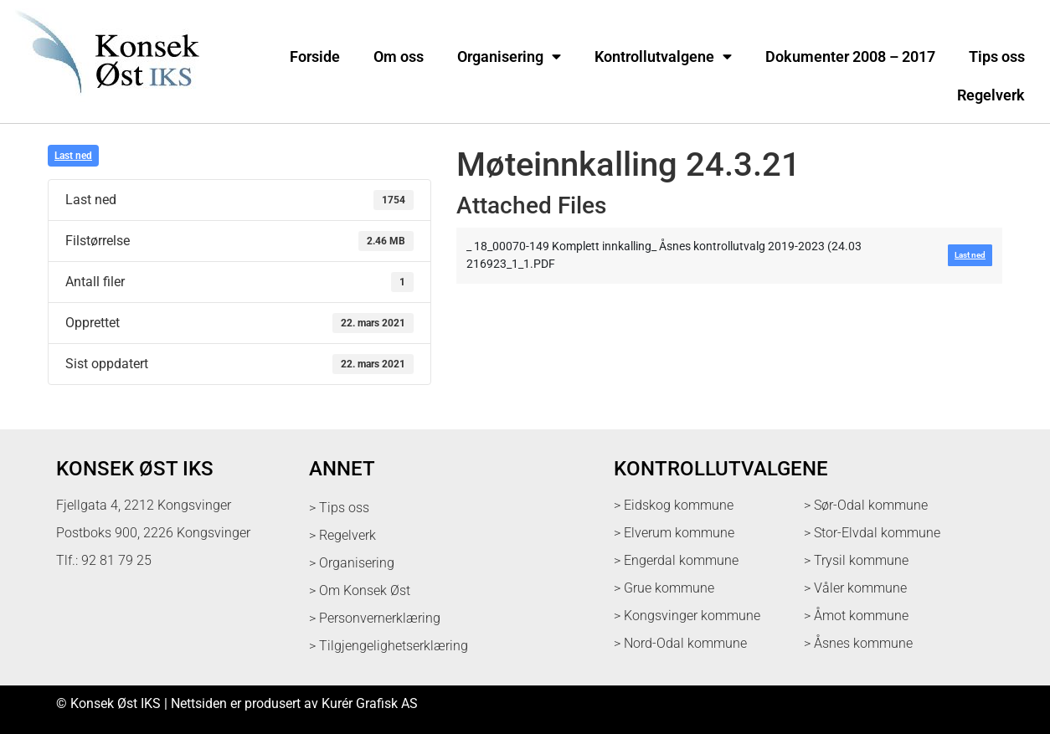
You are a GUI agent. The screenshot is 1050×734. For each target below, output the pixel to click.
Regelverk (991, 95)
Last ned (73, 156)
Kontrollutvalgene (663, 57)
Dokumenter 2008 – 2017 (850, 57)
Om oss (398, 57)
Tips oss (997, 57)
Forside (315, 57)
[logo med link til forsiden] (103, 104)
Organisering (509, 57)
